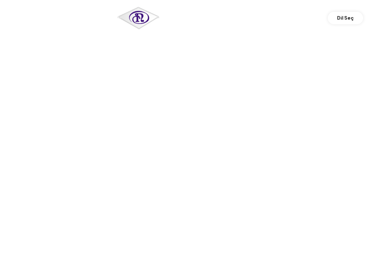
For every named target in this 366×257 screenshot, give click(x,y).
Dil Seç (345, 18)
